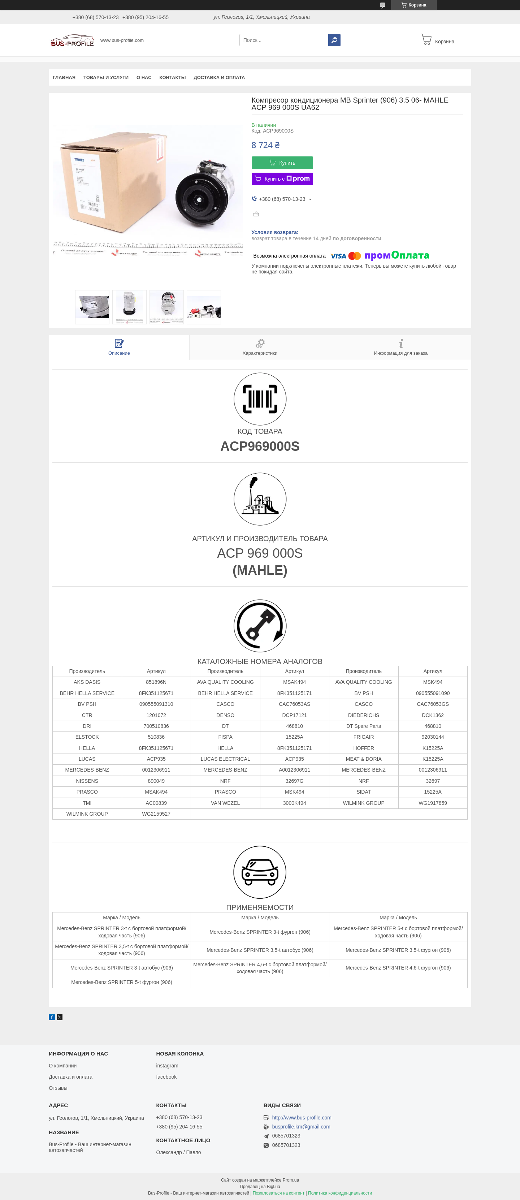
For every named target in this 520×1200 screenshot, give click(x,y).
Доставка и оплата (219, 77)
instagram (167, 1066)
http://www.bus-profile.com (302, 1118)
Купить (287, 163)
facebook (166, 1077)
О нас (144, 77)
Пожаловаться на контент (278, 1193)
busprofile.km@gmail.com (301, 1127)
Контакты (173, 77)
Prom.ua (291, 1180)
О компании (63, 1066)
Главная (64, 77)
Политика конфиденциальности (340, 1193)
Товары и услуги (106, 77)
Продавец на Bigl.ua (260, 1186)
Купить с (287, 179)
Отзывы (58, 1088)
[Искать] (334, 40)
